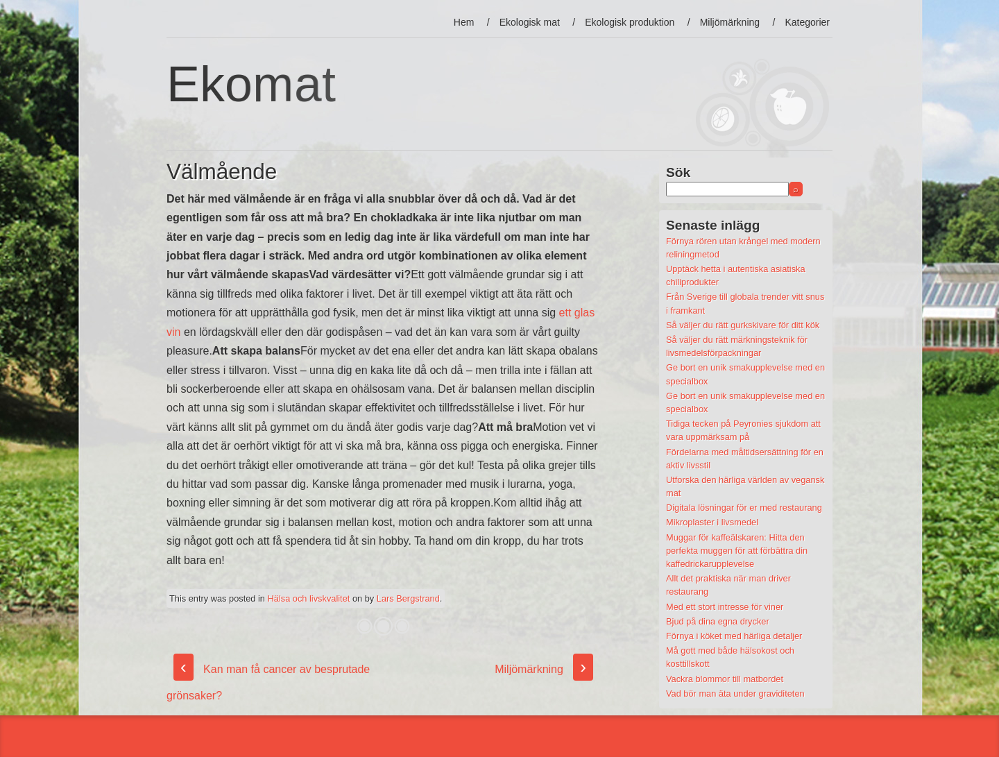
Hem (464, 22)
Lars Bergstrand (408, 598)
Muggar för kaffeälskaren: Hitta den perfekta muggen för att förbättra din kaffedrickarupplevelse (737, 550)
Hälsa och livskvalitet (309, 598)
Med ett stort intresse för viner (724, 607)
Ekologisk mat (530, 22)
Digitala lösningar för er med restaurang (744, 507)
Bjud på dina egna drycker (717, 621)
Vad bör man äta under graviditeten (735, 693)
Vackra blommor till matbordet (724, 679)
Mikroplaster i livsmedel (712, 522)
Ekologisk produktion (629, 22)
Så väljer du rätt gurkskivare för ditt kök (742, 325)
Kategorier (807, 22)
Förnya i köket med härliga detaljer (734, 636)
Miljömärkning (730, 22)
